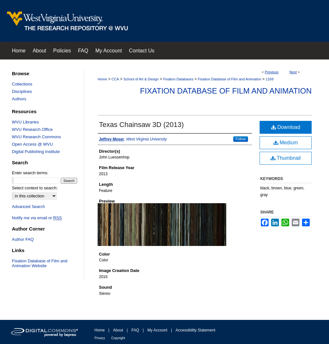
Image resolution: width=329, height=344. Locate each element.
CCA (115, 79)
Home (102, 79)
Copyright (118, 338)
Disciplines (22, 91)
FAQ (135, 330)
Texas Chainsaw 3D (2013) (141, 125)
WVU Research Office (32, 129)
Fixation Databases (178, 79)
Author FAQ (23, 239)
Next (293, 72)
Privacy (99, 338)
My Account (157, 330)
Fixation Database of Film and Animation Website (39, 263)
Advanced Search (28, 206)
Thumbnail (286, 158)
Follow (241, 139)
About (118, 330)
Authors (19, 98)
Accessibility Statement (195, 330)
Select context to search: (35, 188)
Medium (285, 142)
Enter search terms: (30, 172)
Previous (272, 72)
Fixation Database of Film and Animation (230, 79)
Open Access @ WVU (32, 144)
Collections (22, 84)
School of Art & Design (141, 79)
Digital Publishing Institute (36, 151)
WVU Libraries (25, 122)
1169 (269, 79)
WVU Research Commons (36, 136)
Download (285, 127)
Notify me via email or (37, 217)
